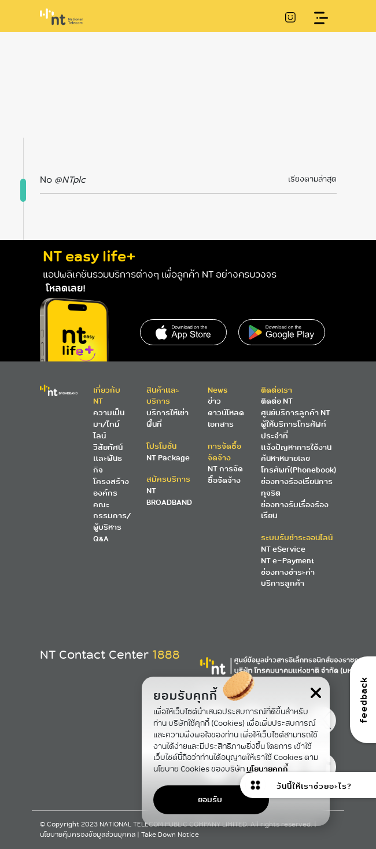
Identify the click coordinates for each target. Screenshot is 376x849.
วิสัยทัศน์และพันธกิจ (108, 459)
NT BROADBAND (169, 496)
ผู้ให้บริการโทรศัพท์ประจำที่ (293, 430)
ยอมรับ (210, 799)
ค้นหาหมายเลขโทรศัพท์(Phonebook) (299, 464)
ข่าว (214, 401)
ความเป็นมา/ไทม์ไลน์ (108, 424)
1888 (166, 655)
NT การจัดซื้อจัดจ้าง (225, 474)
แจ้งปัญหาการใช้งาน (296, 447)
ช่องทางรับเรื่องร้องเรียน (295, 510)
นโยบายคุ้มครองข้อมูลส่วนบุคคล (88, 834)
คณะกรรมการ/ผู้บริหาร (112, 516)
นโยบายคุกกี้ (267, 769)
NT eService (283, 549)
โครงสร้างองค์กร (111, 487)
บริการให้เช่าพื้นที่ (167, 418)
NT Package (168, 458)
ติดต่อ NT (277, 401)
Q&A (101, 539)
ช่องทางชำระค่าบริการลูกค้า (288, 578)
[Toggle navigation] (321, 18)
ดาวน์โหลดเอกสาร (226, 418)
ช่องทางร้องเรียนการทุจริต (297, 487)
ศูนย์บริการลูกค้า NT (295, 413)
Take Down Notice (170, 834)
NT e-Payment (287, 561)
